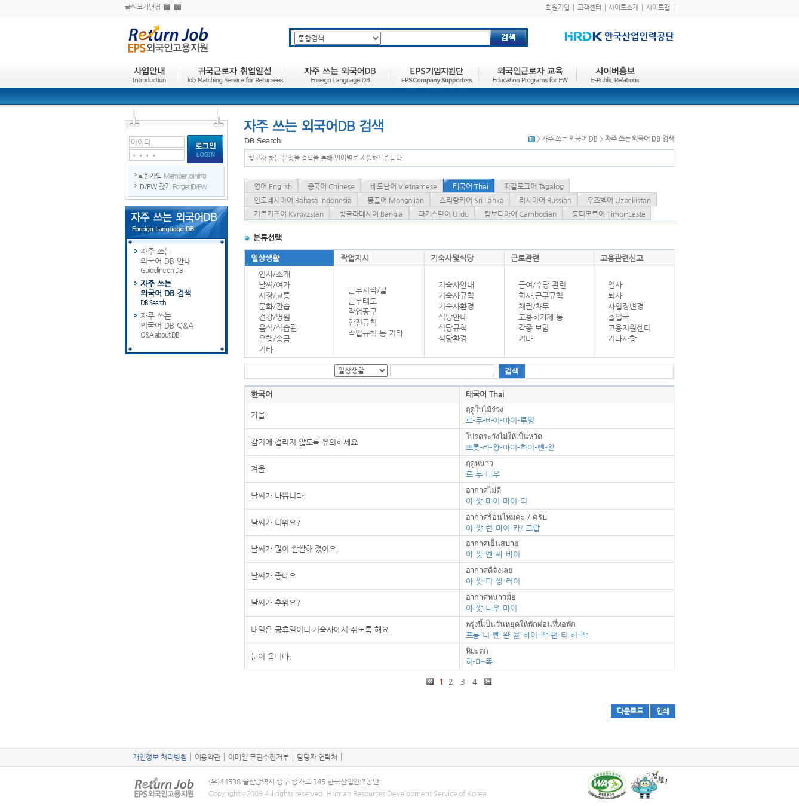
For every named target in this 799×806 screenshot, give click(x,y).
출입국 (618, 316)
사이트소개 (623, 7)
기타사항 (622, 338)
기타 (266, 349)
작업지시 (354, 257)
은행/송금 (274, 338)
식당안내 (452, 316)
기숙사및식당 (452, 257)
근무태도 (362, 300)
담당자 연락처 (317, 757)
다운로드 (630, 711)
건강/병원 (274, 316)
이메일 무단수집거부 (258, 757)
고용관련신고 (621, 257)
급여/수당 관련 (542, 284)
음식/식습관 (278, 327)
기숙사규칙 (456, 295)
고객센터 (589, 7)
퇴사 (615, 295)
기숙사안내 (456, 284)
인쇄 (662, 711)
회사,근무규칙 (541, 295)
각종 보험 (533, 327)
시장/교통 (274, 295)
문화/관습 (274, 306)
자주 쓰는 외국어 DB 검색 (183, 293)
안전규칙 (362, 322)
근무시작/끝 (367, 290)
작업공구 (362, 311)
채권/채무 (534, 306)
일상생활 (265, 257)
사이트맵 (658, 7)
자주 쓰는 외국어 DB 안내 (183, 261)
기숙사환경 (456, 306)
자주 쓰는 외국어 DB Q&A (183, 325)
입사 (615, 284)
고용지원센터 (629, 327)
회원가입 (558, 7)
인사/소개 (274, 273)
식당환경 (452, 338)
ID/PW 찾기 (172, 187)
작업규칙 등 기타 (375, 333)
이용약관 (208, 757)
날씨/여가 (274, 284)
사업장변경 (626, 306)
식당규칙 (452, 327)
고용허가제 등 (541, 316)
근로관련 (525, 257)
